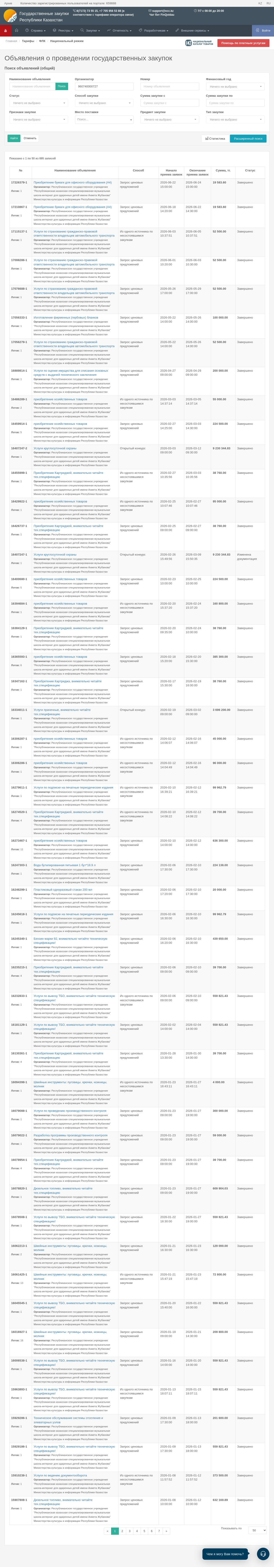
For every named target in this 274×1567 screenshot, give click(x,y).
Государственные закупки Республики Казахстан (36, 17)
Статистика (215, 138)
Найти (14, 138)
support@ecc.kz (163, 10)
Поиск (62, 86)
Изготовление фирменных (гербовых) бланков (66, 317)
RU (269, 3)
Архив (8, 3)
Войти (263, 30)
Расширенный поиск (248, 138)
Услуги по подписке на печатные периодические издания (73, 787)
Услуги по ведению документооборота (60, 1475)
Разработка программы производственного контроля (70, 1135)
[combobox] (104, 120)
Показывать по (231, 1528)
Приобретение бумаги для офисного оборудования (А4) (73, 182)
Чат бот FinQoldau (161, 14)
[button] (235, 87)
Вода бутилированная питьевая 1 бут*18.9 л (65, 865)
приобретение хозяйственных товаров (60, 399)
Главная (11, 41)
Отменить (30, 138)
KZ (260, 3)
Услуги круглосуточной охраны (55, 448)
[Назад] (107, 1531)
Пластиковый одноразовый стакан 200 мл (63, 889)
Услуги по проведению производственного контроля (70, 1110)
